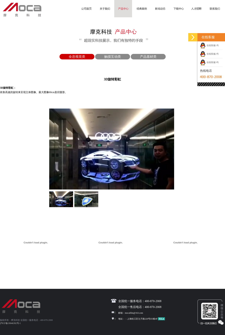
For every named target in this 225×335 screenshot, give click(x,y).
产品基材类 (148, 57)
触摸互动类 (112, 57)
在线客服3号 (209, 62)
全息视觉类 (77, 57)
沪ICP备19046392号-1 (10, 323)
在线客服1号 (209, 45)
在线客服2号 (209, 54)
